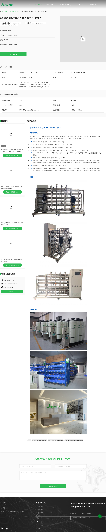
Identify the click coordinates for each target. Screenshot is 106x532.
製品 (6, 11)
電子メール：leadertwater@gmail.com (12, 511)
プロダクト (38, 5)
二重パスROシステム (15, 11)
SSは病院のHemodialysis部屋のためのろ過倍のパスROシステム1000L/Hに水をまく (12, 151)
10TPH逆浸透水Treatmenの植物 (74, 440)
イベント (82, 5)
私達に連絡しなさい (67, 5)
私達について (51, 5)
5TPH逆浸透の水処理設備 (39, 440)
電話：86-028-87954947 (8, 508)
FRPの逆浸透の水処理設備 (55, 440)
